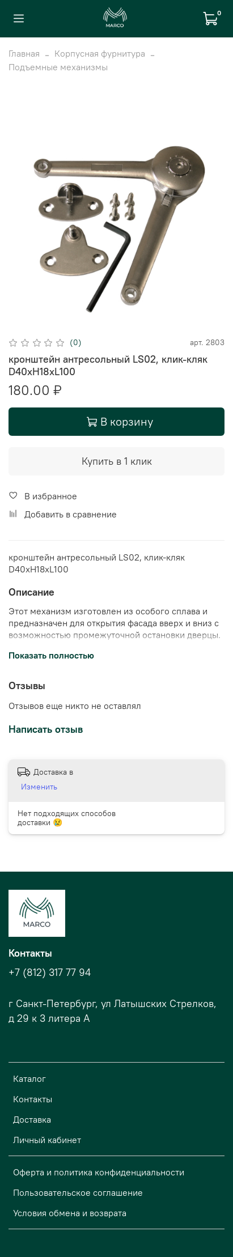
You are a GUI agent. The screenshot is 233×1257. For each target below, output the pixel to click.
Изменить (39, 787)
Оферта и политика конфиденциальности (98, 1172)
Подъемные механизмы (58, 67)
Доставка (32, 1119)
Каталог (29, 1078)
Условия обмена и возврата (69, 1212)
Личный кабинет (47, 1139)
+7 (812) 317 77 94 (50, 972)
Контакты (32, 1099)
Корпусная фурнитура (99, 53)
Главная (24, 53)
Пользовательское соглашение (78, 1192)
